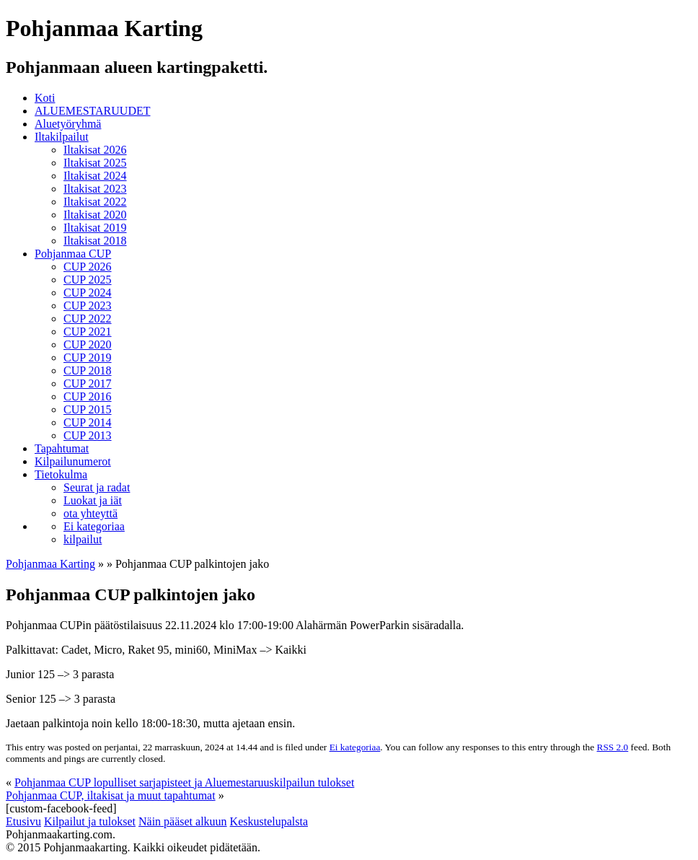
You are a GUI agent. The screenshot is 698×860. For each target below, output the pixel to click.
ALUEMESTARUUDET (92, 111)
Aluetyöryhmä (68, 124)
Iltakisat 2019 (95, 227)
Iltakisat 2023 (95, 189)
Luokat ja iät (92, 500)
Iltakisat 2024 (95, 176)
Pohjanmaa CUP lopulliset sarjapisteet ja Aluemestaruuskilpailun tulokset (184, 782)
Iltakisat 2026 (95, 150)
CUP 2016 (87, 396)
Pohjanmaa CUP (73, 253)
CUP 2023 (87, 305)
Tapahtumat (62, 448)
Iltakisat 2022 (95, 202)
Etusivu (23, 821)
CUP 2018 (87, 370)
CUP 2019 (87, 357)
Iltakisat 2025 (95, 163)
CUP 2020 (87, 344)
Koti (45, 98)
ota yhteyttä (90, 513)
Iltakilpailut (62, 137)
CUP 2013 (87, 435)
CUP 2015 (87, 409)
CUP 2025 (87, 279)
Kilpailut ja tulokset (90, 821)
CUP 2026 (87, 266)
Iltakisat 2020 (95, 215)
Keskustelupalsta (269, 821)
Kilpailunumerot (73, 461)
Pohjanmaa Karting (50, 564)
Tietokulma (61, 474)
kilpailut (82, 539)
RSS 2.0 (613, 747)
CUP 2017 (87, 383)
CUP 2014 (87, 422)
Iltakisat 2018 (95, 240)
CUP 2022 (87, 318)
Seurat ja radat (96, 487)
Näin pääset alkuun (182, 821)
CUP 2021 (87, 331)
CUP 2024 (87, 292)
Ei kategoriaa (94, 526)
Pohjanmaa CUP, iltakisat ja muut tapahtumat (111, 795)
